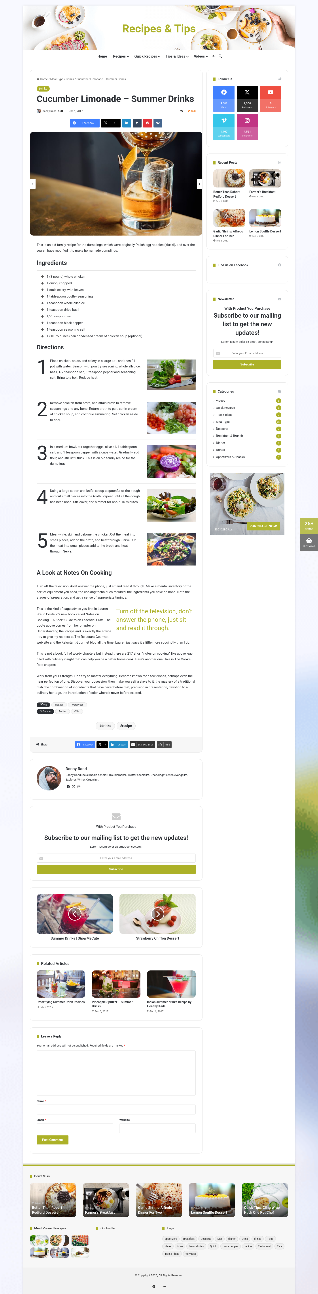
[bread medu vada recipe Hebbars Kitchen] (59, 1238)
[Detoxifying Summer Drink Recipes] (61, 982)
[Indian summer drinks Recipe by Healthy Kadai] (171, 982)
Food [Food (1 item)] (270, 1237)
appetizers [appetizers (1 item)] (171, 1237)
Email (41, 1118)
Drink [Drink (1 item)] (245, 1237)
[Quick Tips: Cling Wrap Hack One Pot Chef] (39, 1238)
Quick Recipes (145, 56)
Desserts (222, 429)
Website (124, 1118)
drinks (106, 726)
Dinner (220, 443)
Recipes (119, 56)
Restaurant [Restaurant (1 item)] (264, 1244)
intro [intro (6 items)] (180, 1244)
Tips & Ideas (175, 56)
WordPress (77, 705)
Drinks (70, 79)
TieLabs (59, 705)
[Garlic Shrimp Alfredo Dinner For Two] (229, 218)
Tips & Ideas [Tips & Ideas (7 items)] (172, 1252)
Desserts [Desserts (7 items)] (206, 1237)
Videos (199, 56)
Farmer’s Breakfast (262, 192)
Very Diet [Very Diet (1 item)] (191, 1252)
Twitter (62, 711)
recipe (127, 726)
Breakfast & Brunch (229, 436)
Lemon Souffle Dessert (265, 231)
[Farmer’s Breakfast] (265, 178)
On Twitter (108, 1226)
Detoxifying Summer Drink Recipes (61, 1000)
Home (102, 56)
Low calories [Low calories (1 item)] (196, 1244)
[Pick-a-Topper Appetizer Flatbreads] (80, 1250)
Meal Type (56, 79)
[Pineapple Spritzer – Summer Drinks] (116, 982)
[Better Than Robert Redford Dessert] (229, 178)
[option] (116, 184)
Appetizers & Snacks (230, 457)
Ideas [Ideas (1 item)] (168, 1244)
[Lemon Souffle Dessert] (265, 218)
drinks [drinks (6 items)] (257, 1237)
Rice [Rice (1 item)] (279, 1244)
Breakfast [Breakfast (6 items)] (189, 1237)
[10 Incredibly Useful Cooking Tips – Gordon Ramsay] (80, 1238)
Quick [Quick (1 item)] (213, 1244)
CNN (77, 711)
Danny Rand (52, 111)
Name (41, 1099)
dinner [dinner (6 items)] (232, 1237)
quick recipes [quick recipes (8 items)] (230, 1244)
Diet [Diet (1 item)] (219, 1237)
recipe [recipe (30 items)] (248, 1244)
